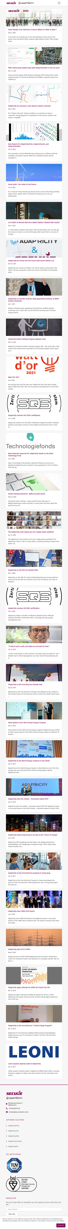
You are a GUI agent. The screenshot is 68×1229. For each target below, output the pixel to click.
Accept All (61, 1225)
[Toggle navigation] (59, 3)
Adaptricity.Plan (12, 1126)
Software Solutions (15, 1120)
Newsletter (11, 1198)
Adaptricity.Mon (12, 1136)
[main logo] (20, 3)
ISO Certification (13, 1154)
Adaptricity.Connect (14, 1141)
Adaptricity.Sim (12, 1131)
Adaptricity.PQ (12, 1147)
